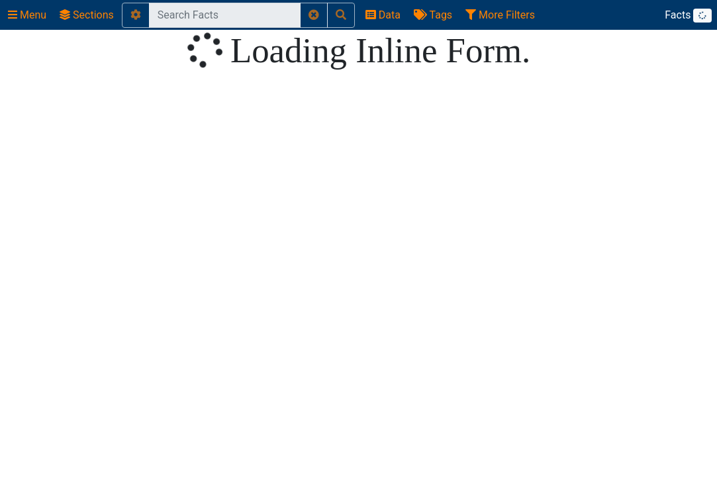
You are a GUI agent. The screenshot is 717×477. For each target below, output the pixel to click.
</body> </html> (358, 238)
